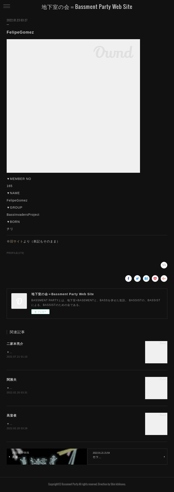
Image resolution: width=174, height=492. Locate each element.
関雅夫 (12, 380)
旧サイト (16, 241)
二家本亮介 (15, 344)
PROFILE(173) (15, 253)
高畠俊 (12, 416)
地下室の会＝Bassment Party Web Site (87, 6)
